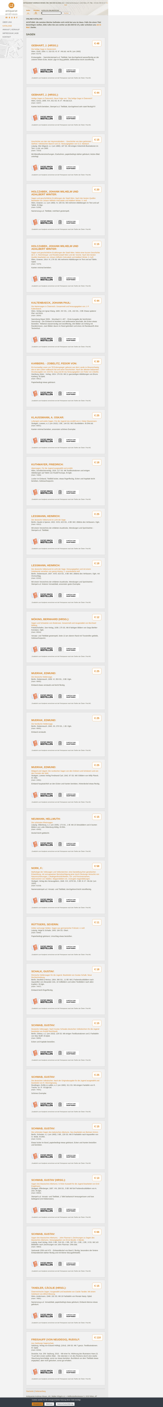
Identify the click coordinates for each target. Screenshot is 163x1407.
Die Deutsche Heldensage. (42, 677)
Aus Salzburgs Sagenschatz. (42, 1343)
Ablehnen (49, 1404)
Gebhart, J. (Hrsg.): (44, 45)
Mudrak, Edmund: (43, 673)
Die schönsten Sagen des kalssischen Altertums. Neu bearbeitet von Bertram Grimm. (65, 1132)
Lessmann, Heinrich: (45, 516)
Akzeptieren (37, 1404)
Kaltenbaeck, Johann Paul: (51, 302)
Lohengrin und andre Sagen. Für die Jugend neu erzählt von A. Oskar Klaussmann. (64, 421)
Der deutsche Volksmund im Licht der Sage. (48, 520)
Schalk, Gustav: (42, 971)
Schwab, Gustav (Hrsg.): (48, 1180)
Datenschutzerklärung (65, 1404)
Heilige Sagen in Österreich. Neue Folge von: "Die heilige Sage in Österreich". (62, 98)
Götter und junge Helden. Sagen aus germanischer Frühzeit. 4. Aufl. (58, 928)
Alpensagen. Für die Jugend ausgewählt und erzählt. (52, 468)
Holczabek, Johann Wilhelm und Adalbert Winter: (54, 193)
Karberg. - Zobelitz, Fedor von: (54, 363)
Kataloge (7, 26)
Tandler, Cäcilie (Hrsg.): (48, 1287)
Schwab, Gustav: (43, 1025)
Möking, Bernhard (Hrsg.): (50, 619)
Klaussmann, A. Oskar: (47, 417)
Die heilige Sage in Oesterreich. (43, 49)
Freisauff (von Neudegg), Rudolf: (55, 1339)
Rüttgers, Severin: (45, 924)
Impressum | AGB (10, 33)
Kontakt (7, 37)
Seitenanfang (40, 1391)
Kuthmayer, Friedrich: (47, 464)
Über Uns (7, 22)
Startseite (30, 1391)
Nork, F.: (37, 868)
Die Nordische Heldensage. (42, 724)
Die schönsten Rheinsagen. (42, 823)
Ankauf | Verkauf (11, 30)
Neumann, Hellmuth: (46, 818)
